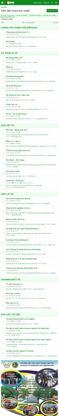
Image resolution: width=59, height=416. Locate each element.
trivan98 (15, 167)
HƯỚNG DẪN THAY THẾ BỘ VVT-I (16, 72)
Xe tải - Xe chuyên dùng (16, 114)
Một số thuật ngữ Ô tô (15, 219)
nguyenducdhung (16, 215)
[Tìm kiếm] (56, 2)
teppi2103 (52, 81)
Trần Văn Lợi (31, 176)
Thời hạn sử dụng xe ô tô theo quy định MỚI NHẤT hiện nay (24, 273)
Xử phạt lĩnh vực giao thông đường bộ (22, 229)
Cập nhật (55, 22)
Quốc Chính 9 (16, 335)
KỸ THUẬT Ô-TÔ (9, 53)
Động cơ (9, 67)
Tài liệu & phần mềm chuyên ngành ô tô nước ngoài (28, 340)
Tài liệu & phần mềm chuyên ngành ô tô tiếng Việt (27, 328)
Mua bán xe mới (13, 293)
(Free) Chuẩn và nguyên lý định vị (16, 324)
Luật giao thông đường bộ (17, 240)
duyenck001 (32, 46)
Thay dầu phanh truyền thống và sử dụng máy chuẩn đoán (24, 81)
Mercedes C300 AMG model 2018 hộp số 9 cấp (20, 308)
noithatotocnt (51, 155)
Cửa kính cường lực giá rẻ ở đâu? (16, 289)
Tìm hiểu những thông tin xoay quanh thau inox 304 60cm (24, 356)
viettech (32, 100)
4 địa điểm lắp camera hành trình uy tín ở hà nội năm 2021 (24, 155)
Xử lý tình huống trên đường (18, 199)
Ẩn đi (2, 22)
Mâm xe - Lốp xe (13, 141)
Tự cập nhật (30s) (28, 22)
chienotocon (42, 298)
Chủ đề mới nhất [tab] (35, 15)
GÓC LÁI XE (7, 194)
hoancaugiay (46, 203)
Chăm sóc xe (11, 104)
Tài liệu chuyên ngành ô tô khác (20, 351)
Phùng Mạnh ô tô (41, 119)
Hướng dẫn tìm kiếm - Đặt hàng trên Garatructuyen (21, 37)
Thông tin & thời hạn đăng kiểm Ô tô (21, 268)
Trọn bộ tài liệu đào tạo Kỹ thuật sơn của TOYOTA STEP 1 (24, 90)
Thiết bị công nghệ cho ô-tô (18, 151)
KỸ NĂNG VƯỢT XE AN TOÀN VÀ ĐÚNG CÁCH (21, 254)
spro (45, 109)
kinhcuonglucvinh (39, 289)
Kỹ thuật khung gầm (14, 76)
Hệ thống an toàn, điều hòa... (18, 95)
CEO (45, 37)
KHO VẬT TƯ (7, 125)
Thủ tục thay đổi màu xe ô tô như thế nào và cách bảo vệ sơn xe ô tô (27, 135)
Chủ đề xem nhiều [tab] (49, 15)
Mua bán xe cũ (12, 303)
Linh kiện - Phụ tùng (14, 181)
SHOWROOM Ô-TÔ (10, 279)
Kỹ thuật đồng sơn (14, 86)
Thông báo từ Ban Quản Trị (17, 32)
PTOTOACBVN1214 (19, 187)
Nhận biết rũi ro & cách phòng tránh (21, 259)
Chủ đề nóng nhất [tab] (7, 15)
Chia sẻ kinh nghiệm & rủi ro (18, 208)
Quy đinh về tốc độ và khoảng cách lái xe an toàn (21, 263)
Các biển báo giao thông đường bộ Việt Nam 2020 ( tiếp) (23, 245)
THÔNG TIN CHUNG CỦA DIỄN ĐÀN (19, 27)
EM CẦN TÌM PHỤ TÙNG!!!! (14, 46)
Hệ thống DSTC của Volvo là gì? (16, 62)
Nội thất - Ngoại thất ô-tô (16, 130)
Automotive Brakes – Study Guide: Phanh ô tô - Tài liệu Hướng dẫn (26, 344)
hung (35, 72)
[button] (2, 2)
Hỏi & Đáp (10, 42)
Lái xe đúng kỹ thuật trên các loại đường (23, 249)
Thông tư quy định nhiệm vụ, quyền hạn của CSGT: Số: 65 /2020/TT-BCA (28, 233)
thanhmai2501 (46, 308)
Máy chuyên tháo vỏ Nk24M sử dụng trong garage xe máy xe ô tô (26, 146)
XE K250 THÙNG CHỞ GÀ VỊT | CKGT (18, 119)
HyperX (36, 324)
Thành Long (51, 245)
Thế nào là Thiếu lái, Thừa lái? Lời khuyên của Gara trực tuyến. (25, 224)
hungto (35, 62)
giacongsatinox (52, 356)
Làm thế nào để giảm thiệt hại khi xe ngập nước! (21, 203)
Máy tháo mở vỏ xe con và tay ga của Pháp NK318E (22, 109)
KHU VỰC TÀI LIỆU (10, 314)
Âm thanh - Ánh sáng (15, 160)
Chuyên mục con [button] (27, 183)
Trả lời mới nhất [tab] (21, 15)
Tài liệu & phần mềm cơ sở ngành (20, 319)
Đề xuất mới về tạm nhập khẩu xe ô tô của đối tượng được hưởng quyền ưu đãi (30, 213)
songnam (52, 273)
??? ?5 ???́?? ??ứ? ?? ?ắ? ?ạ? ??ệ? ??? (18, 298)
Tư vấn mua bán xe (14, 284)
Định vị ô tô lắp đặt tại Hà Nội (15, 100)
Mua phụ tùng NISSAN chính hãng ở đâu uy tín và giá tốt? (24, 185)
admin (54, 224)
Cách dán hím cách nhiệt (13, 176)
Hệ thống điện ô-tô (14, 58)
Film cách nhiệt (12, 171)
